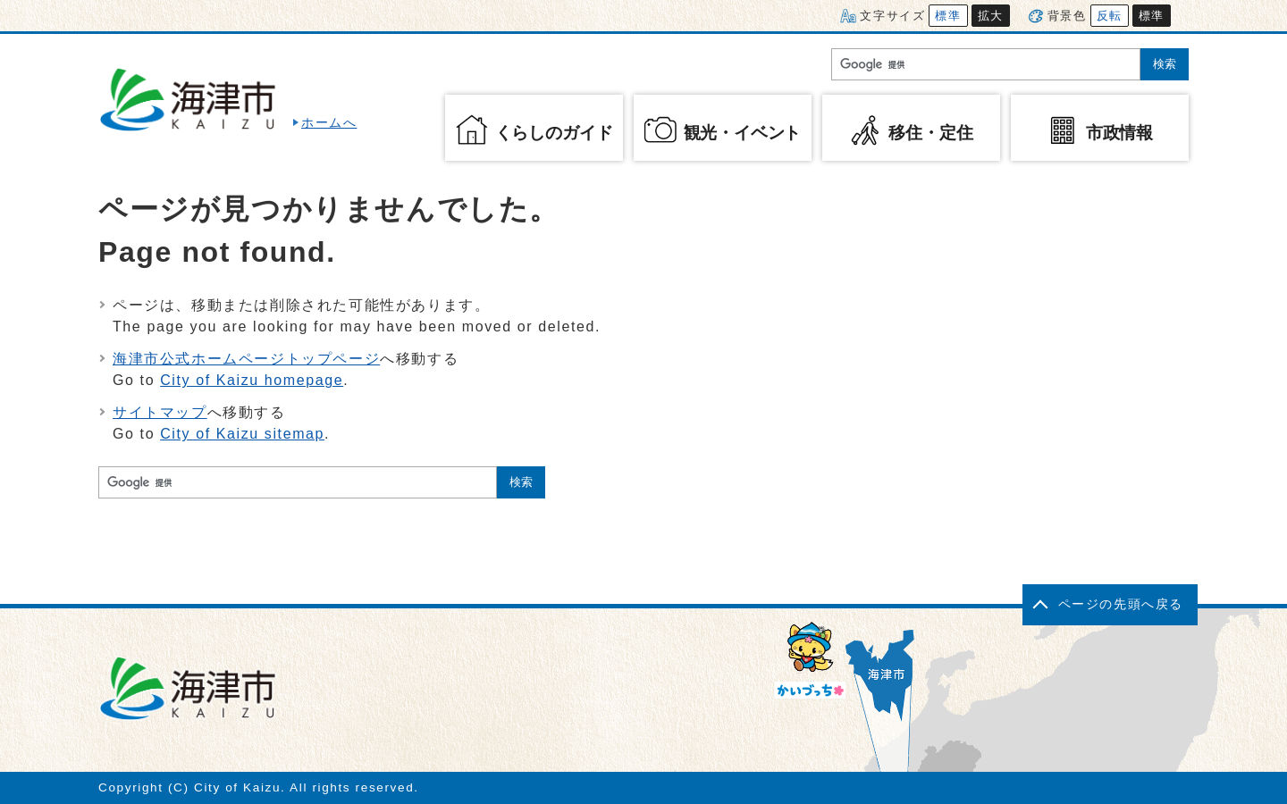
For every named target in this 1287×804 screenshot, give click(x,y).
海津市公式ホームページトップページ (246, 358)
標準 (948, 15)
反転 (1110, 15)
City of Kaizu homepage (251, 380)
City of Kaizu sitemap (242, 433)
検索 (1164, 64)
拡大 (991, 15)
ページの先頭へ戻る (1120, 604)
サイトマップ (160, 412)
